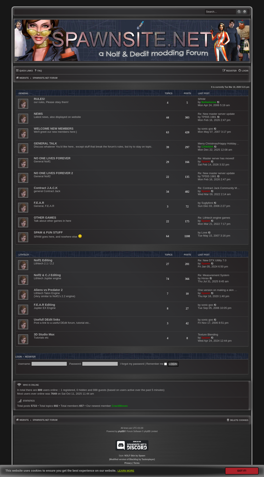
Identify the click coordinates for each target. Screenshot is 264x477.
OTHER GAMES (45, 217)
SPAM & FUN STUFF (48, 232)
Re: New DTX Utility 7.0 (212, 260)
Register (30, 357)
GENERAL (24, 93)
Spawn (206, 161)
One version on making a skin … (217, 290)
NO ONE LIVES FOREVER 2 (53, 173)
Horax (205, 278)
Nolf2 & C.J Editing (47, 275)
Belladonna (209, 102)
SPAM (201, 99)
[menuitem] (38, 71)
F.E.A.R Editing (44, 304)
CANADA (207, 146)
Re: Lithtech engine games (214, 217)
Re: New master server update (216, 113)
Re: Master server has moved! (216, 158)
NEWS (38, 113)
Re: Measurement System (213, 275)
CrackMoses (120, 405)
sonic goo (207, 128)
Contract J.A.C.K (46, 188)
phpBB (121, 431)
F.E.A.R (39, 202)
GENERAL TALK (45, 143)
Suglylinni (207, 202)
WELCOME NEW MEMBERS (53, 128)
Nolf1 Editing (43, 260)
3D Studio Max (44, 334)
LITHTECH (24, 255)
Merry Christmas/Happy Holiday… (218, 143)
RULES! (39, 99)
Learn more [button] (126, 470)
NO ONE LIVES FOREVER (52, 158)
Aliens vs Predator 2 (48, 290)
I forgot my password (132, 363)
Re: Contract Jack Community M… (219, 188)
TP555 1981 (209, 116)
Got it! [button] (241, 470)
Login (18, 357)
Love (204, 232)
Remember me (156, 363)
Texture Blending (208, 334)
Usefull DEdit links (47, 319)
